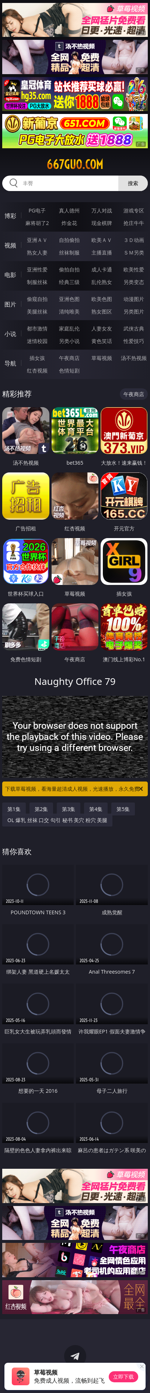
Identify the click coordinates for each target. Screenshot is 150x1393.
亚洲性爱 (37, 269)
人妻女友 (101, 328)
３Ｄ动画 (133, 239)
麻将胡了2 (37, 222)
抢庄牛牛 (133, 222)
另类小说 (69, 340)
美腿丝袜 (37, 311)
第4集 (95, 808)
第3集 (68, 808)
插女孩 (37, 357)
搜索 (133, 183)
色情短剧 (69, 370)
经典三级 (69, 281)
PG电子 (37, 210)
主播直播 (101, 252)
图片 (10, 304)
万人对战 (101, 210)
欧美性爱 (133, 269)
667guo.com (74, 164)
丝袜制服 (69, 252)
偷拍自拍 (69, 269)
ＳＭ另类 (133, 252)
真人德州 (69, 210)
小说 (10, 334)
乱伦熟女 (101, 281)
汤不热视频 (134, 357)
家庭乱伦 (69, 328)
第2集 (41, 808)
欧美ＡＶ (101, 239)
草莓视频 (101, 357)
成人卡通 (101, 269)
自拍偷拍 (69, 239)
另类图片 (133, 311)
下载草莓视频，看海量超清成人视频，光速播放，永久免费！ (74, 788)
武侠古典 (133, 328)
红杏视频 (37, 370)
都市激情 (37, 328)
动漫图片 (133, 298)
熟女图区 (101, 311)
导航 (10, 363)
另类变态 (133, 281)
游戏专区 (133, 210)
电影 (10, 275)
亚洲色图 (69, 298)
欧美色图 (101, 298)
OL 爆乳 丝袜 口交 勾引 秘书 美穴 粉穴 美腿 (57, 820)
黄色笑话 (101, 340)
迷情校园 (37, 340)
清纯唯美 (69, 311)
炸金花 (69, 222)
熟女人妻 (37, 252)
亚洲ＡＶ (37, 239)
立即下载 (123, 1376)
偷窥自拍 (37, 298)
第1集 (14, 808)
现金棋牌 (101, 222)
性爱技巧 (133, 340)
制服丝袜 (37, 281)
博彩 (10, 216)
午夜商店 (69, 357)
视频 (10, 245)
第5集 (123, 808)
